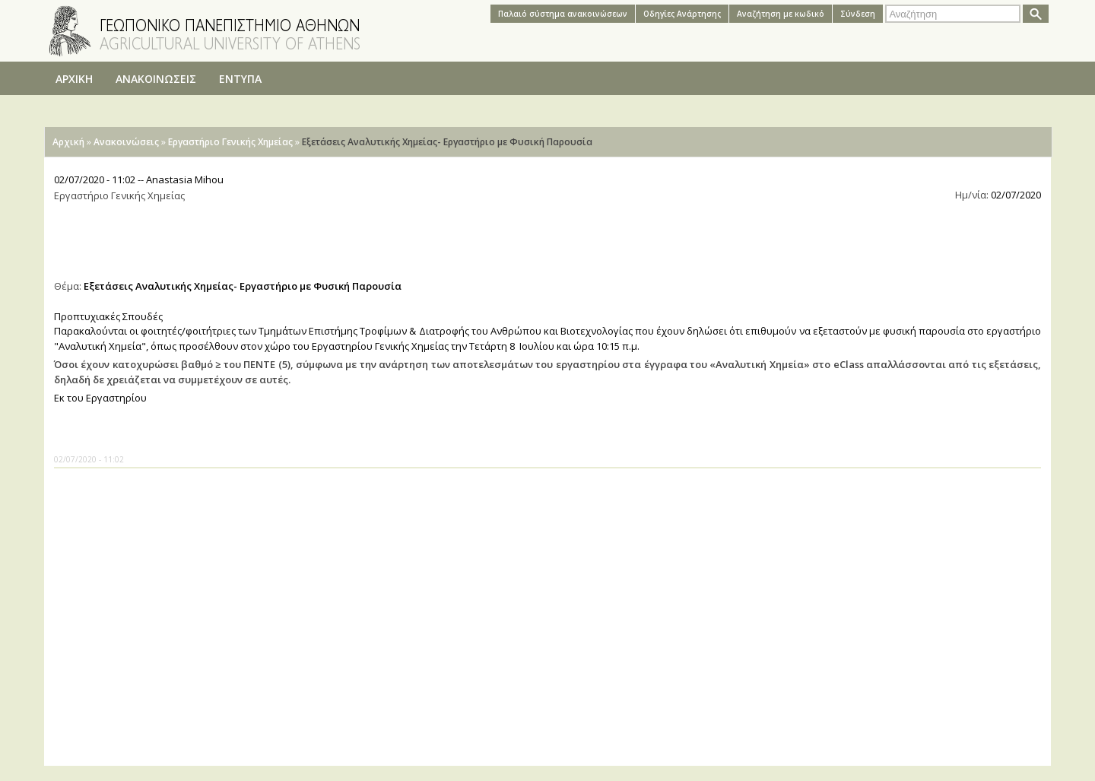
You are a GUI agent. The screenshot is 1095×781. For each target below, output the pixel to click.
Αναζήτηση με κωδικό (780, 13)
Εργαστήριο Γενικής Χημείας (230, 141)
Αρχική (68, 141)
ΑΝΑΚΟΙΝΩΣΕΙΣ (156, 78)
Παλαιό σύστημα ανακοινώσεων (562, 13)
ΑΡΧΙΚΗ (74, 78)
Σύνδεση (857, 13)
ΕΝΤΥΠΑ (240, 78)
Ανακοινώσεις (126, 141)
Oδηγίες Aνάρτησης (682, 13)
